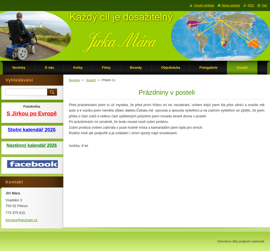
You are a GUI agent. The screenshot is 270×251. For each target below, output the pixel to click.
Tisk (264, 5)
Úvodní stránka (204, 5)
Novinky (74, 80)
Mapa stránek (231, 5)
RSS (251, 5)
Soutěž (91, 80)
